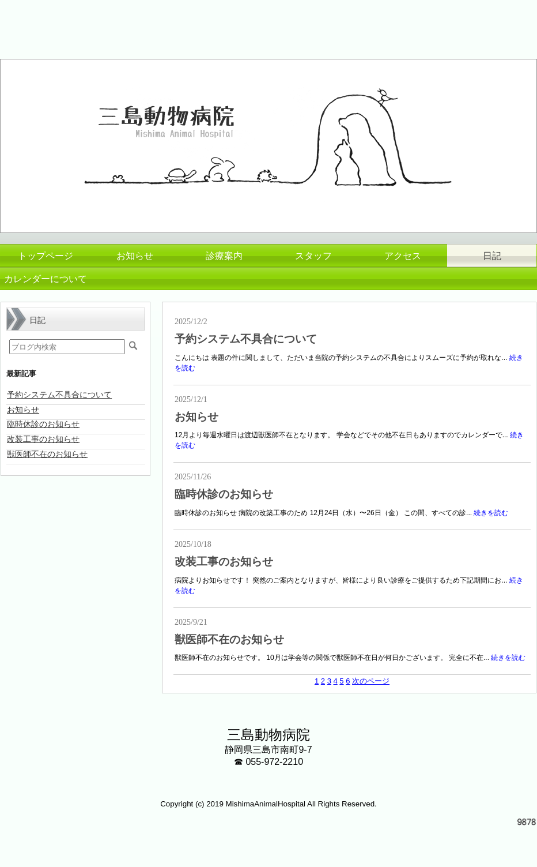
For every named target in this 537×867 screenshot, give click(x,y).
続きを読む (491, 513)
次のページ (370, 681)
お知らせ (196, 417)
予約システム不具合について (246, 339)
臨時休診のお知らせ (224, 494)
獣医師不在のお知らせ (229, 639)
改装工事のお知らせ (224, 562)
